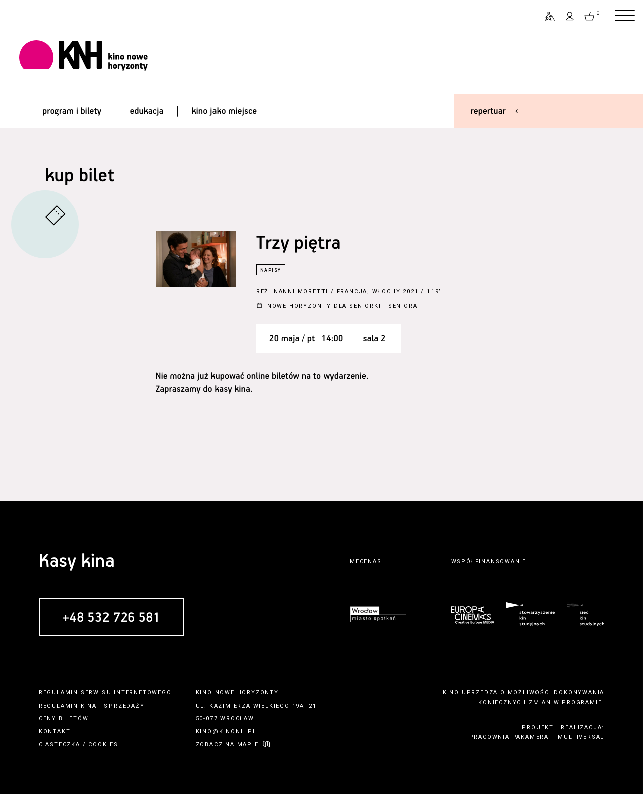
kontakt (55, 731)
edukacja (146, 111)
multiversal (581, 737)
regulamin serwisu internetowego (105, 692)
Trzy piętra (298, 243)
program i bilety (71, 111)
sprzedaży (124, 706)
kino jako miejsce (224, 111)
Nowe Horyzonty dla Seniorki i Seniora (342, 306)
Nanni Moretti (301, 291)
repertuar (488, 111)
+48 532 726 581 (111, 618)
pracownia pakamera (509, 737)
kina (89, 706)
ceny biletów (64, 718)
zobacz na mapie (227, 744)
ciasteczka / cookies (78, 744)
